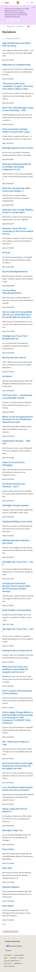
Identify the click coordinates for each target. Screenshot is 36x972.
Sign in (32, 2)
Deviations (20, 26)
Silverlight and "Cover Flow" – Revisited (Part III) (15, 337)
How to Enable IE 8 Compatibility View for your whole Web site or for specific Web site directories (17, 314)
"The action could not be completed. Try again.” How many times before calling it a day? (17, 86)
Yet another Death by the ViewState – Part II (13, 485)
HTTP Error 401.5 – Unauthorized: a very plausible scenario (17, 396)
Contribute (13, 958)
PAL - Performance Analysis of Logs (15, 743)
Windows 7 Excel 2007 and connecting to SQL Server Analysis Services (17, 231)
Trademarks (17, 963)
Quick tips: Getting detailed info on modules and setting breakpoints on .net (16, 167)
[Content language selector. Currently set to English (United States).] (12, 941)
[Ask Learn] (28, 26)
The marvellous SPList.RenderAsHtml (11, 291)
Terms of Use (7, 963)
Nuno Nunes (8, 905)
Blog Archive (10, 26)
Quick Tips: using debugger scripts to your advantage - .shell (18, 108)
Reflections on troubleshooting (16, 64)
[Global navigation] (2, 2)
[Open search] (28, 2)
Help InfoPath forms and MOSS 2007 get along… (16, 44)
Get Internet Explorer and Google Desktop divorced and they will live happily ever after (17, 766)
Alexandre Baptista (10, 886)
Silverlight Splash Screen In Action (17, 147)
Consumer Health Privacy (11, 961)
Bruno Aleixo (8, 849)
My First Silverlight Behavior (15, 271)
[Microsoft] (18, 2)
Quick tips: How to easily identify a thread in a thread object (17, 211)
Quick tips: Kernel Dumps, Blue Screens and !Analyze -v (16, 189)
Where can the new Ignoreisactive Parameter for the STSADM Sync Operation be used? (17, 419)
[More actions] (32, 26)
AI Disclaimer (8, 955)
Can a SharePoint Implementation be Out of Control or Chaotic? (17, 788)
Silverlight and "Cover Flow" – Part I (18, 630)
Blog (5, 958)
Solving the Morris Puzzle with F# (17, 650)
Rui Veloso (7, 376)
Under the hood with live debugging (13, 463)
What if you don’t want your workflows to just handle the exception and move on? (15, 669)
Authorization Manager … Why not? (16, 442)
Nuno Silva (7, 868)
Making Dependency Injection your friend (15, 541)
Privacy (21, 958)
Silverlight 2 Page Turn (12, 830)
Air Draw (6, 252)
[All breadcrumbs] (4, 26)
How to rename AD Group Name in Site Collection (17, 692)
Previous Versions (19, 955)
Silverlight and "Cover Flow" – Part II (18, 563)
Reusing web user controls (14, 357)
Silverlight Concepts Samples (15, 505)
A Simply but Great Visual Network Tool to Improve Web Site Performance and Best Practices (16, 587)
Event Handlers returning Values (16, 610)
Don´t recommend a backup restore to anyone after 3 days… (16, 130)
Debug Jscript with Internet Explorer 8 (14, 810)
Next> (4, 924)
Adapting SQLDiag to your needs (17, 521)
